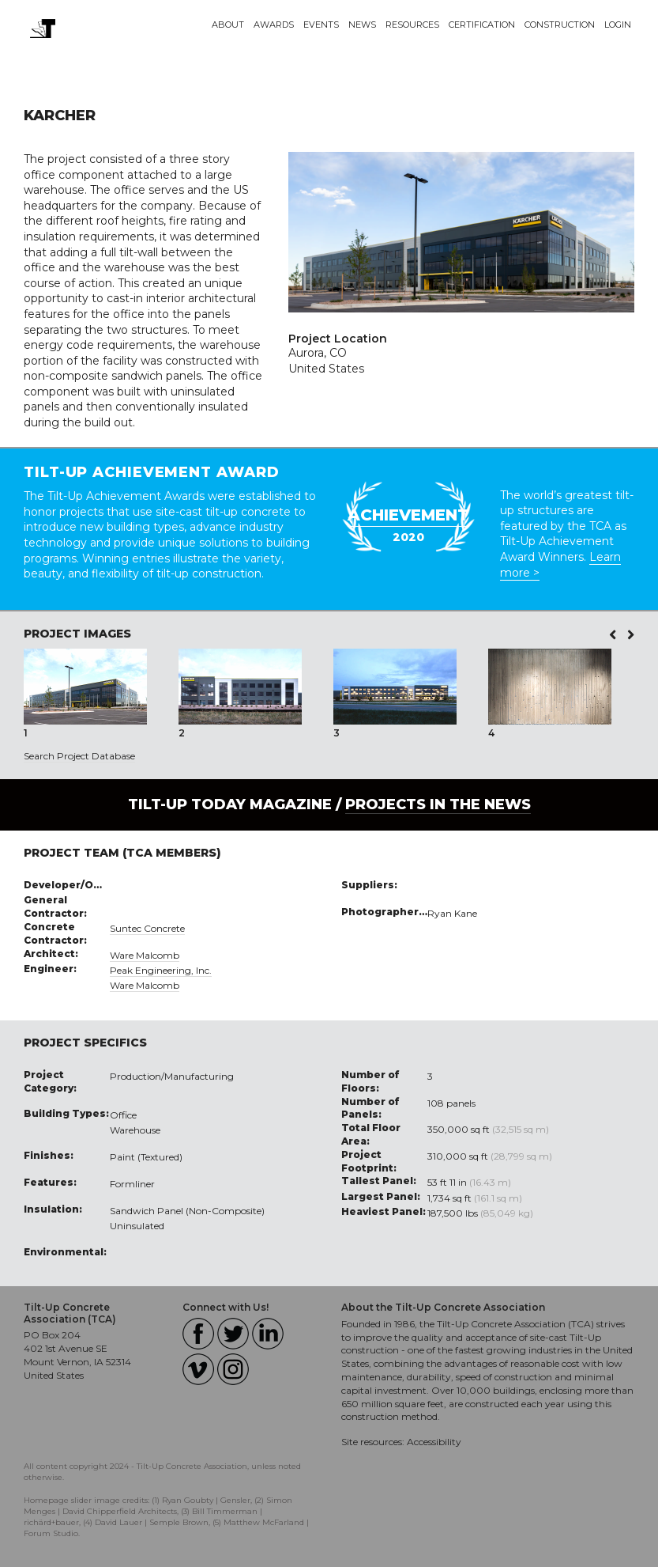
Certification (482, 24)
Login (617, 24)
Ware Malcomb (144, 955)
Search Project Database (79, 756)
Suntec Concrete (147, 928)
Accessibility (434, 1442)
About (228, 24)
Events (321, 24)
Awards (274, 24)
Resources (412, 24)
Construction (560, 24)
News (362, 24)
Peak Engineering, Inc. (161, 970)
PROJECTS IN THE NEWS (438, 804)
